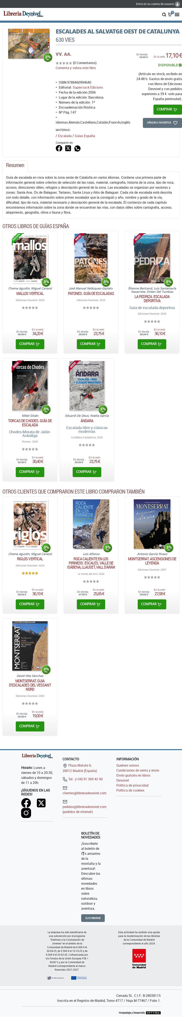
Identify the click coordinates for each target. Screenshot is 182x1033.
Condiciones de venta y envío (137, 770)
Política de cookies (130, 790)
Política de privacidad (132, 785)
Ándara (87, 421)
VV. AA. (63, 54)
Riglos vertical (30, 559)
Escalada (65, 136)
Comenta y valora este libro (76, 68)
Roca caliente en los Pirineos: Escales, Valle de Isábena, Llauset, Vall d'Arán (91, 563)
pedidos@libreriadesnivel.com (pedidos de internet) (84, 806)
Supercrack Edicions (88, 87)
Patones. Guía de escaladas (91, 293)
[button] (164, 14)
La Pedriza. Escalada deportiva (152, 298)
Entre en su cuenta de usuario (158, 4)
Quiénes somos (127, 765)
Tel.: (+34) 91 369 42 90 (83, 779)
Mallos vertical (30, 293)
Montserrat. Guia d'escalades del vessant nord (30, 685)
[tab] (15, 166)
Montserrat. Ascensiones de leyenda (152, 561)
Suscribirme (93, 918)
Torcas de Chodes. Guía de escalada (30, 423)
